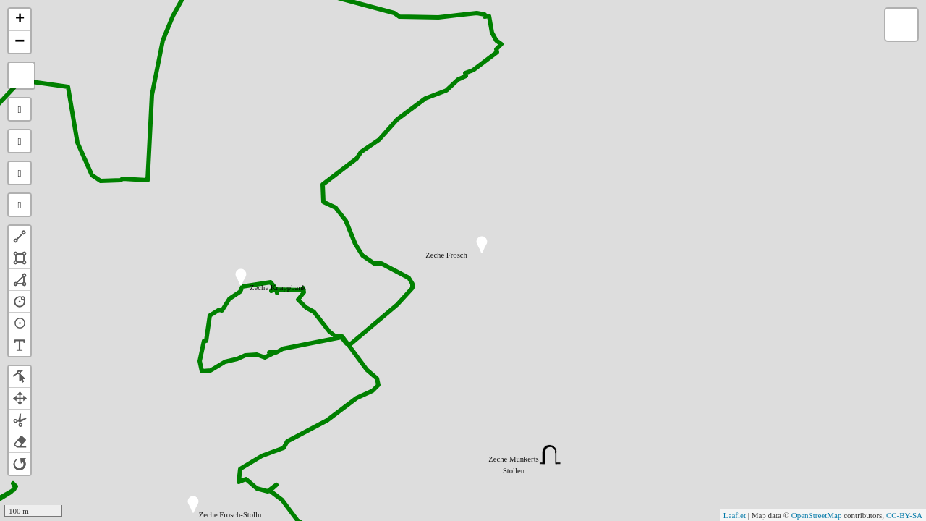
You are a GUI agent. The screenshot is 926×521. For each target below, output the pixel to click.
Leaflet (734, 515)
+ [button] (20, 19)
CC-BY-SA (904, 515)
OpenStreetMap (816, 515)
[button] (19, 236)
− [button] (19, 42)
